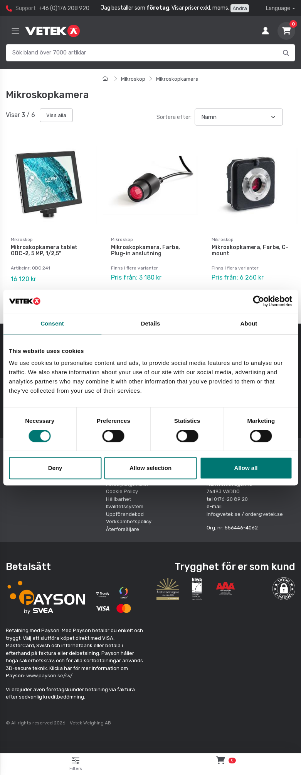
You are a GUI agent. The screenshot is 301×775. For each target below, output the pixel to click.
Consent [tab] (52, 323)
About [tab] (248, 323)
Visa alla (56, 115)
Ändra (239, 8)
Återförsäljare (122, 528)
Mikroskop (133, 79)
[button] (283, 588)
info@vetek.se (223, 513)
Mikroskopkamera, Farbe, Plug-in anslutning (145, 250)
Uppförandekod (125, 513)
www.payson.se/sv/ (49, 675)
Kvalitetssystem (124, 506)
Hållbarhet (118, 498)
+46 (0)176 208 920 (64, 8)
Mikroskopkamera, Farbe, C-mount (250, 250)
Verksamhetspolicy (128, 521)
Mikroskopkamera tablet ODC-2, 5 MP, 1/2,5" (44, 250)
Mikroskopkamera (177, 79)
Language (278, 8)
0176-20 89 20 (231, 498)
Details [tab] (150, 323)
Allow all (246, 468)
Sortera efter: (174, 117)
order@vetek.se (264, 513)
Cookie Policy (122, 491)
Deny (55, 468)
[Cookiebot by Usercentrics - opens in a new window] (258, 301)
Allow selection (150, 468)
